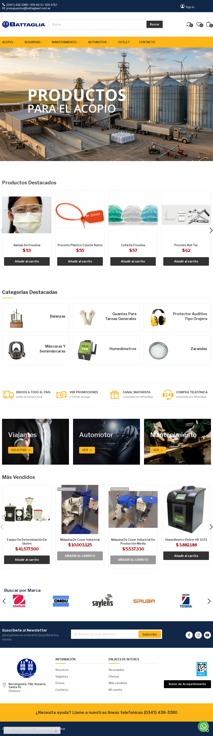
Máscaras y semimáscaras (53, 348)
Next (209, 601)
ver (156, 450)
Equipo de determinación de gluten (27, 541)
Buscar (154, 24)
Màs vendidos (118, 683)
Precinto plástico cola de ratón (80, 245)
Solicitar (18, 450)
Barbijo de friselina (27, 245)
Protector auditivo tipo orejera (190, 316)
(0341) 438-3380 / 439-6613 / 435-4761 (31, 4)
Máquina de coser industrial (80, 539)
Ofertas (114, 676)
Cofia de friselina (133, 245)
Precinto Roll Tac (186, 245)
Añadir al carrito (27, 261)
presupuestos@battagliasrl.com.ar (28, 8)
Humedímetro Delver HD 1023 (186, 539)
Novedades (116, 670)
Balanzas (58, 316)
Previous (4, 601)
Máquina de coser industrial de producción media (133, 541)
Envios (60, 683)
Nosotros (62, 670)
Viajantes (61, 676)
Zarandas (199, 349)
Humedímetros (123, 349)
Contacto (61, 689)
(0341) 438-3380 (161, 712)
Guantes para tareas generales (120, 316)
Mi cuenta (115, 689)
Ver (85, 450)
